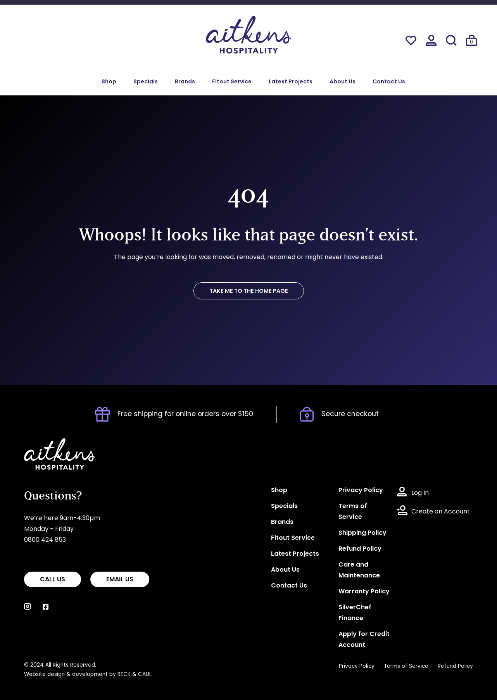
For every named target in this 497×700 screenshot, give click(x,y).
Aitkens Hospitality (52, 444)
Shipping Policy (362, 533)
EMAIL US (119, 580)
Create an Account (440, 512)
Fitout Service (232, 82)
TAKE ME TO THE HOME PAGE (248, 291)
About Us (342, 82)
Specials (145, 82)
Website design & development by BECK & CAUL (88, 674)
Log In (420, 493)
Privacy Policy (360, 490)
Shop (109, 82)
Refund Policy (359, 549)
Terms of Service (406, 666)
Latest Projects (290, 82)
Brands (185, 82)
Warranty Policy (364, 592)
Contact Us (389, 82)
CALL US (52, 580)
